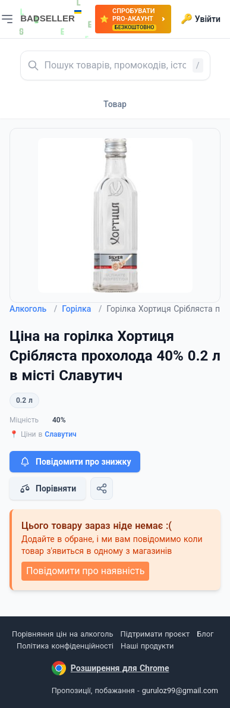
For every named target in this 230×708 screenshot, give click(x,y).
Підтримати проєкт (155, 633)
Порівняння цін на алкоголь (62, 633)
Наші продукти (147, 645)
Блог (205, 633)
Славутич (60, 434)
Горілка (82, 309)
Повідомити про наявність (85, 571)
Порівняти (47, 488)
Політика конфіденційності (65, 645)
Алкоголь (33, 309)
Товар (115, 104)
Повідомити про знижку (75, 462)
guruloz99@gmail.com (180, 690)
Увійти (200, 19)
